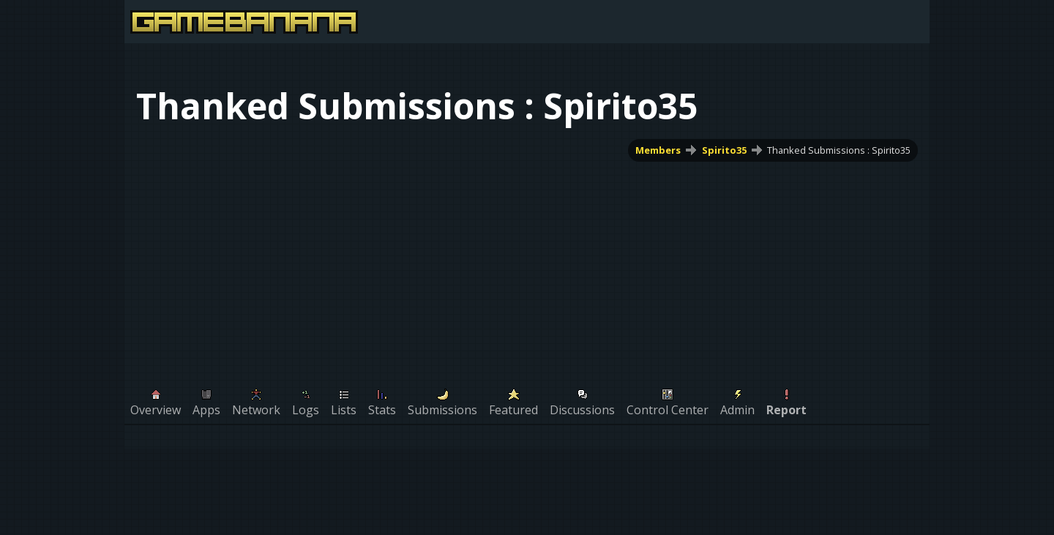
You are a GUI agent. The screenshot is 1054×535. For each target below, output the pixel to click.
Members (658, 150)
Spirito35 (724, 150)
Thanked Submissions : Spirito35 (839, 150)
